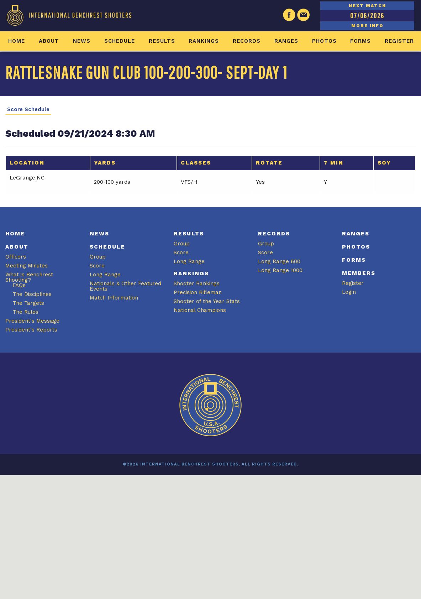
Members (358, 273)
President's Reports (31, 330)
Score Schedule (28, 109)
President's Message (32, 321)
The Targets (28, 303)
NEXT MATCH (367, 5)
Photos (324, 41)
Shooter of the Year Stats (207, 301)
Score (97, 265)
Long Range (105, 274)
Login (349, 292)
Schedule (119, 41)
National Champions (200, 310)
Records (247, 41)
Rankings (204, 41)
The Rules (25, 312)
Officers (15, 257)
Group (98, 257)
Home (16, 41)
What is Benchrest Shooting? (29, 277)
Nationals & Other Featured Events (125, 286)
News (81, 41)
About (49, 41)
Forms (360, 41)
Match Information (114, 298)
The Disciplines (32, 294)
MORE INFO (367, 25)
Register (399, 41)
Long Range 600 (279, 261)
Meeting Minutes (26, 265)
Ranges (286, 41)
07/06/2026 (367, 15)
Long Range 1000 (280, 270)
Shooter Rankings (197, 283)
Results (162, 41)
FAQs (19, 285)
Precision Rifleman (198, 292)
